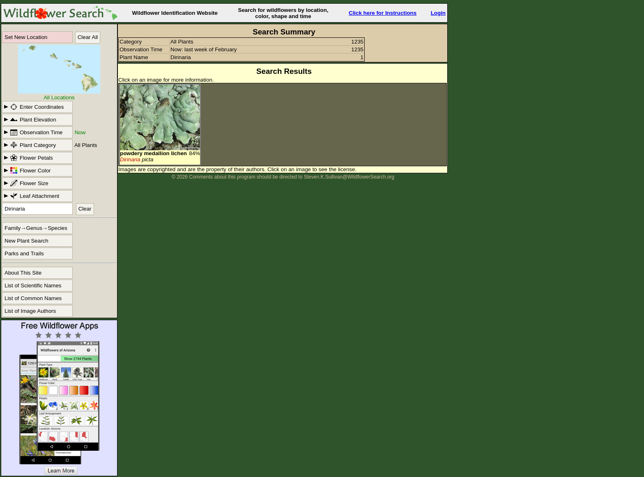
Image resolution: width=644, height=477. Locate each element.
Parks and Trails (24, 253)
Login (438, 13)
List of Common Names (33, 298)
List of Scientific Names (33, 285)
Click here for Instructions (382, 13)
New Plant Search (26, 241)
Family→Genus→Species (36, 228)
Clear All (88, 37)
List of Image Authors (30, 311)
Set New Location (26, 37)
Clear (85, 209)
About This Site (23, 273)
